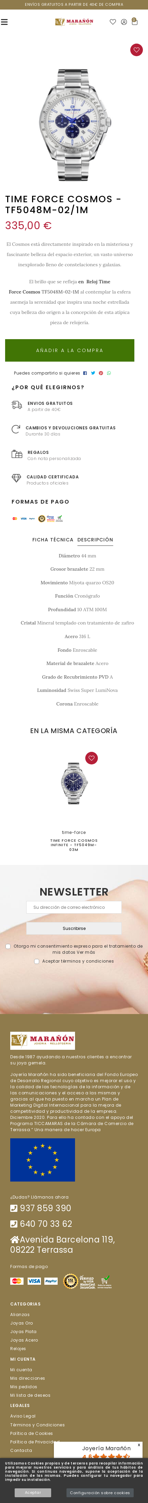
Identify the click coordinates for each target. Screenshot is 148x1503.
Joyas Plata (23, 1331)
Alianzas (20, 1314)
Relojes (18, 1348)
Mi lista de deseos (30, 1395)
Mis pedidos (24, 1387)
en (81, 282)
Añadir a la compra (70, 350)
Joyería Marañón (106, 1448)
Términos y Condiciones (37, 1424)
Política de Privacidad (35, 1441)
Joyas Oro (21, 1323)
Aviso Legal (23, 1416)
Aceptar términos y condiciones (78, 961)
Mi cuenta (21, 1369)
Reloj (92, 282)
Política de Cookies (31, 1433)
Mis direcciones (27, 1378)
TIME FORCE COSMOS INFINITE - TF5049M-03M (74, 845)
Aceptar (33, 1492)
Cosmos (31, 292)
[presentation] (74, 980)
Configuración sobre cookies (100, 1493)
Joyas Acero (24, 1340)
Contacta (21, 1450)
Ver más (86, 952)
